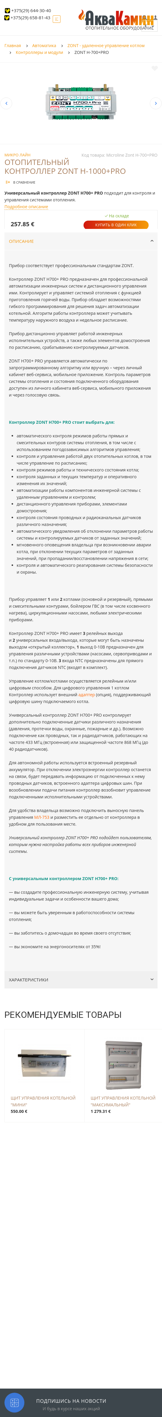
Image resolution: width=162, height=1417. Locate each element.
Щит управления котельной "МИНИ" (43, 1100)
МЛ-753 (41, 817)
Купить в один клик (116, 225)
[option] (81, 103)
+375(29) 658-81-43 (30, 17)
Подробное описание (26, 206)
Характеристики (81, 980)
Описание (81, 241)
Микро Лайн (17, 155)
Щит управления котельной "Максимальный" (123, 1100)
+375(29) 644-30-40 (31, 10)
